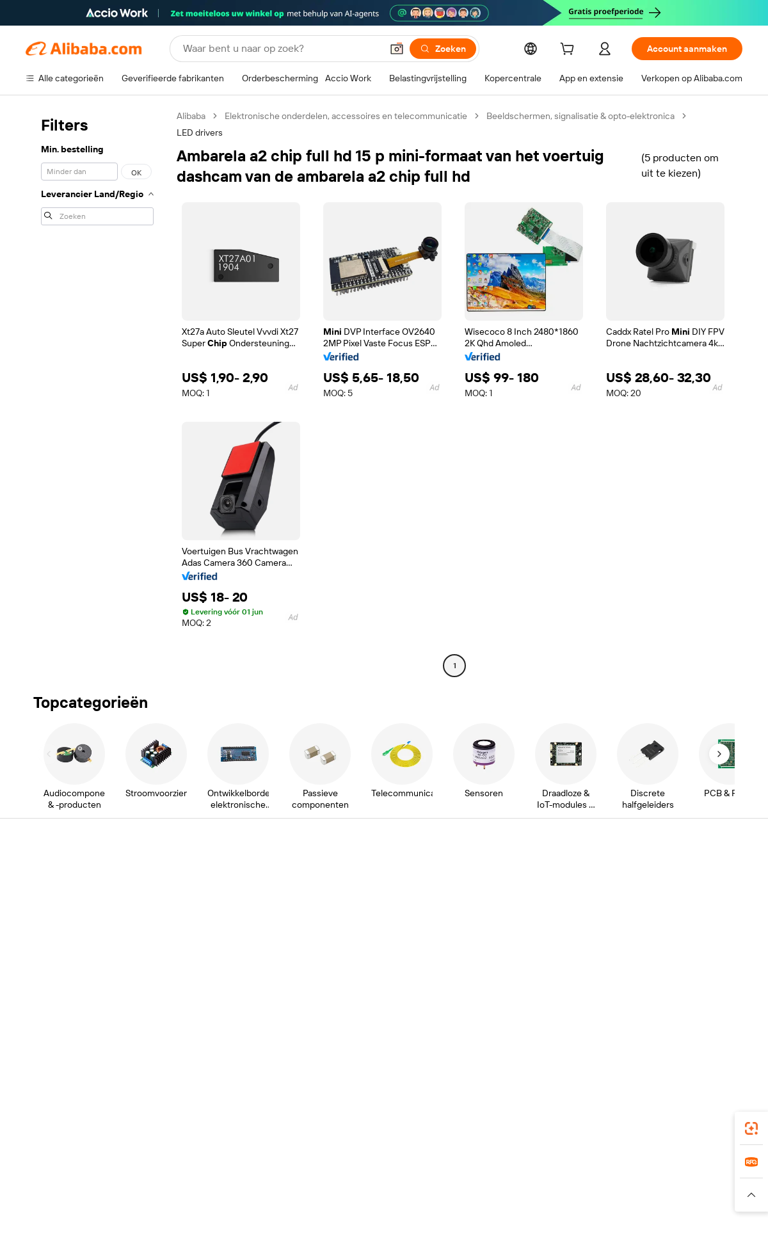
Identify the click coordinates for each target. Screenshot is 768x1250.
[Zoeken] (443, 48)
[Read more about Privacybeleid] (524, 1194)
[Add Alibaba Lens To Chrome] (230, 1113)
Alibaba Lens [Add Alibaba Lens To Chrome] (52, 1113)
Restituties (47, 950)
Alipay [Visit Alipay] (365, 1170)
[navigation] (97, 392)
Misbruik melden (59, 974)
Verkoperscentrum (505, 901)
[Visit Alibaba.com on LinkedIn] (639, 1012)
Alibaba (191, 116)
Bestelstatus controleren (75, 925)
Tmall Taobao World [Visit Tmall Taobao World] (304, 1170)
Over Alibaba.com (649, 877)
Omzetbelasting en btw (366, 925)
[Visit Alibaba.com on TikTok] (716, 1012)
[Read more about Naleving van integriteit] (702, 1194)
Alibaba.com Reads (358, 950)
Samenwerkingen (501, 961)
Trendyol (537, 1170)
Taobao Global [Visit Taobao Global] (454, 1170)
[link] (751, 1128)
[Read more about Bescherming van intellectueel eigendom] (409, 1194)
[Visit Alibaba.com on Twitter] (658, 1012)
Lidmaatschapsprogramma (373, 901)
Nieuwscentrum (646, 937)
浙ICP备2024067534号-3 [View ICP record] (693, 1226)
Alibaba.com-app (517, 1113)
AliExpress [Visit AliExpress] (184, 1170)
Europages (587, 1170)
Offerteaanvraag (352, 877)
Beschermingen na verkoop (228, 975)
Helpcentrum (52, 877)
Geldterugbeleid (205, 927)
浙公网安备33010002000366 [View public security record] (566, 1226)
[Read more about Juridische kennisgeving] (137, 1194)
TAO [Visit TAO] (501, 1170)
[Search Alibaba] (281, 49)
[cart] (569, 50)
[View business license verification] (494, 1225)
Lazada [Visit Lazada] (401, 1170)
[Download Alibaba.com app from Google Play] (699, 1113)
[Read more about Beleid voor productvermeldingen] (257, 1194)
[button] (396, 48)
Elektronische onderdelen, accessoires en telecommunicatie (346, 116)
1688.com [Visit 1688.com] (235, 1170)
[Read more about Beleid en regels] (51, 1194)
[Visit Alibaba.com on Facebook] (620, 1012)
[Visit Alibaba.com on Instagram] (678, 1012)
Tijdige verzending (209, 951)
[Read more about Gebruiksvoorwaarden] (605, 1194)
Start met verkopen (505, 877)
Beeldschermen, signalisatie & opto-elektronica (580, 116)
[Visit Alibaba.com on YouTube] (697, 1012)
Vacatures (634, 961)
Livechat (43, 901)
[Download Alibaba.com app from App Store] (604, 1113)
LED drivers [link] (200, 132)
